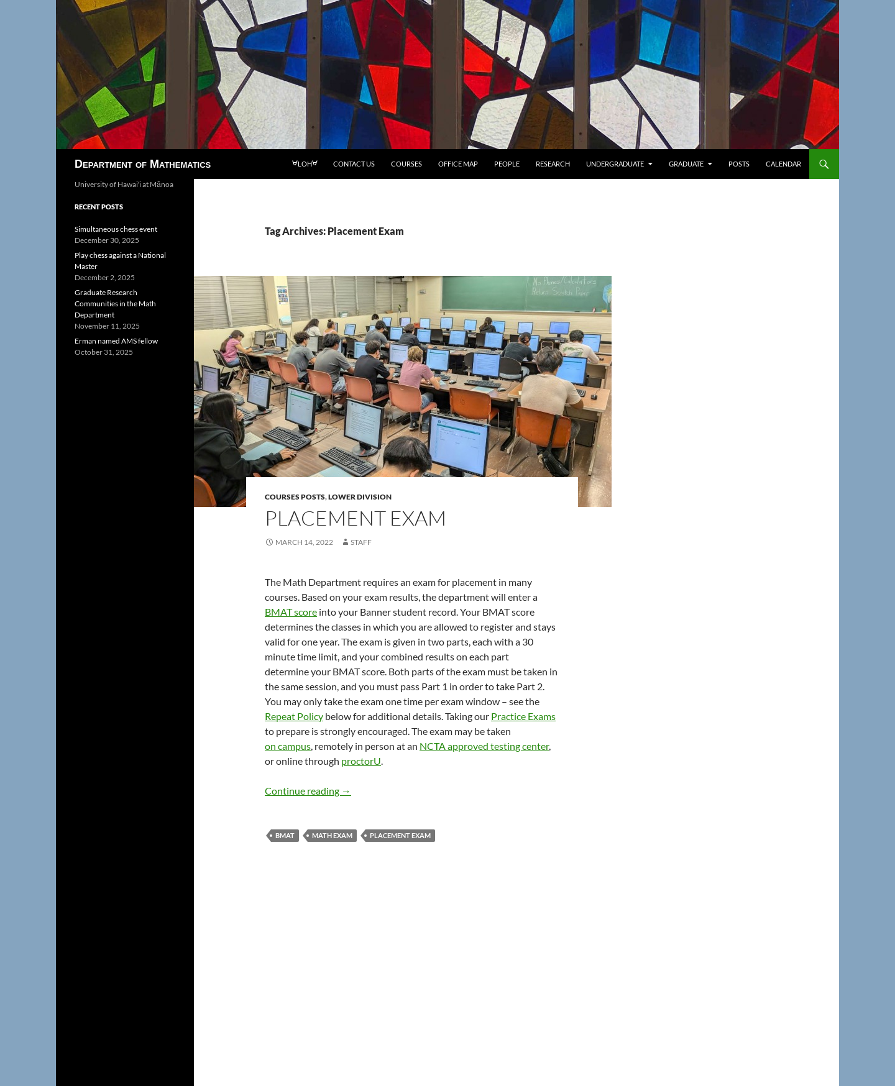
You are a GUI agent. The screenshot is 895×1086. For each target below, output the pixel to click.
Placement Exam (355, 518)
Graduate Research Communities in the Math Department (115, 303)
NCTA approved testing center (484, 746)
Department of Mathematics (143, 164)
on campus (288, 746)
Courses (406, 164)
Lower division (360, 496)
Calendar (783, 164)
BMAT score (291, 612)
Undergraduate (615, 164)
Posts (739, 164)
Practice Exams (523, 716)
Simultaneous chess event (116, 229)
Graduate (686, 164)
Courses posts (295, 496)
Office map (458, 164)
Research (553, 164)
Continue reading (308, 790)
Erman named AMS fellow (116, 340)
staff (361, 542)
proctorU (361, 761)
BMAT (285, 835)
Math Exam (332, 835)
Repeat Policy (294, 716)
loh (304, 163)
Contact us (354, 164)
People (507, 164)
